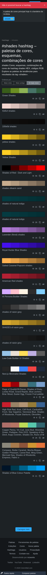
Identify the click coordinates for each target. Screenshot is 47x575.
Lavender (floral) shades (13, 235)
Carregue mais (23, 529)
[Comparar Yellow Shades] (43, 160)
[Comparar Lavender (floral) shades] (43, 238)
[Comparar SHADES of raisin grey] (43, 330)
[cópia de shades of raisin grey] (40, 315)
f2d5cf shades (8, 111)
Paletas (12, 542)
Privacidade (35, 550)
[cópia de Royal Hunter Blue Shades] (40, 253)
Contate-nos (24, 554)
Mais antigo (20, 83)
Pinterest (27, 562)
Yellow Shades (9, 157)
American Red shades (12, 281)
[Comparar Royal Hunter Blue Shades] (43, 253)
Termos (12, 554)
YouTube (18, 562)
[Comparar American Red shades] (43, 284)
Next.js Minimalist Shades (14, 374)
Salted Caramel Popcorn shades (17, 265)
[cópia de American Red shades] (40, 284)
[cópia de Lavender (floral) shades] (40, 238)
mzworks (31, 557)
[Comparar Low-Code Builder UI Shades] (43, 361)
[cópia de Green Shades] (40, 98)
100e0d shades (9, 126)
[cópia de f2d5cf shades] (40, 114)
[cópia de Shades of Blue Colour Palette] (40, 476)
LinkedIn (36, 562)
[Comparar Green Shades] (43, 98)
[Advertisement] (23, 501)
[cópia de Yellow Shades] (40, 160)
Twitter (10, 562)
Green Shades (9, 95)
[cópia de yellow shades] (40, 145)
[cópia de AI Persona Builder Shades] (40, 299)
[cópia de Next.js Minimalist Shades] (40, 377)
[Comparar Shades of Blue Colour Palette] (43, 476)
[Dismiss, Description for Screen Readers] (44, 5)
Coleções (12, 546)
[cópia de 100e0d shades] (40, 129)
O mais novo (33, 83)
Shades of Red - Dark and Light (17, 173)
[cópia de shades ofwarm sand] (40, 191)
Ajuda (35, 554)
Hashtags (11, 550)
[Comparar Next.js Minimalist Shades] (43, 377)
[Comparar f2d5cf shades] (43, 114)
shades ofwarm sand (11, 188)
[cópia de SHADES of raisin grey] (40, 330)
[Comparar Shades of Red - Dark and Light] (43, 176)
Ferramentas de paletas (28, 542)
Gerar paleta (33, 546)
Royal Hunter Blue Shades (14, 250)
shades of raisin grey (12, 312)
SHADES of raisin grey (12, 327)
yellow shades (8, 142)
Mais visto (8, 83)
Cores (22, 546)
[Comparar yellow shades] (43, 145)
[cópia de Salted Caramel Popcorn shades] (40, 268)
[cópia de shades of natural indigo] (40, 207)
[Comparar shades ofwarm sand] (43, 191)
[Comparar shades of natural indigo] (43, 207)
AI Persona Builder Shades (14, 296)
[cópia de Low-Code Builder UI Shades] (40, 361)
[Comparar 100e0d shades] (43, 129)
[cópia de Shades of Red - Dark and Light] (40, 176)
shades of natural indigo (13, 204)
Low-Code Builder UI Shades (15, 358)
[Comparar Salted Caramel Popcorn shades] (43, 268)
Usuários (22, 550)
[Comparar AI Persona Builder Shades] (43, 299)
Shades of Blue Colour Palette (16, 473)
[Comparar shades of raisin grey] (43, 315)
